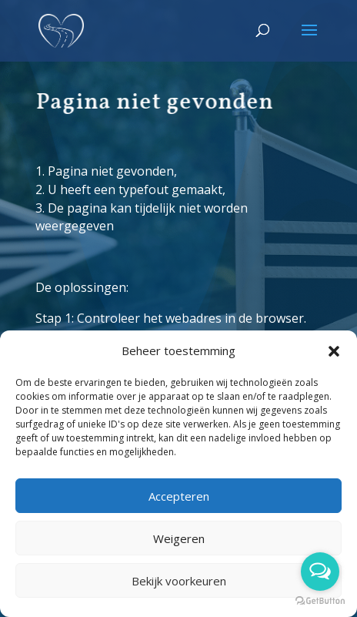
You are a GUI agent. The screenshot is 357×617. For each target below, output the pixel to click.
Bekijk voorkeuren (179, 580)
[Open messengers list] (320, 571)
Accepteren (178, 496)
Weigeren (179, 538)
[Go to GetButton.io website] (320, 601)
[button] (334, 351)
